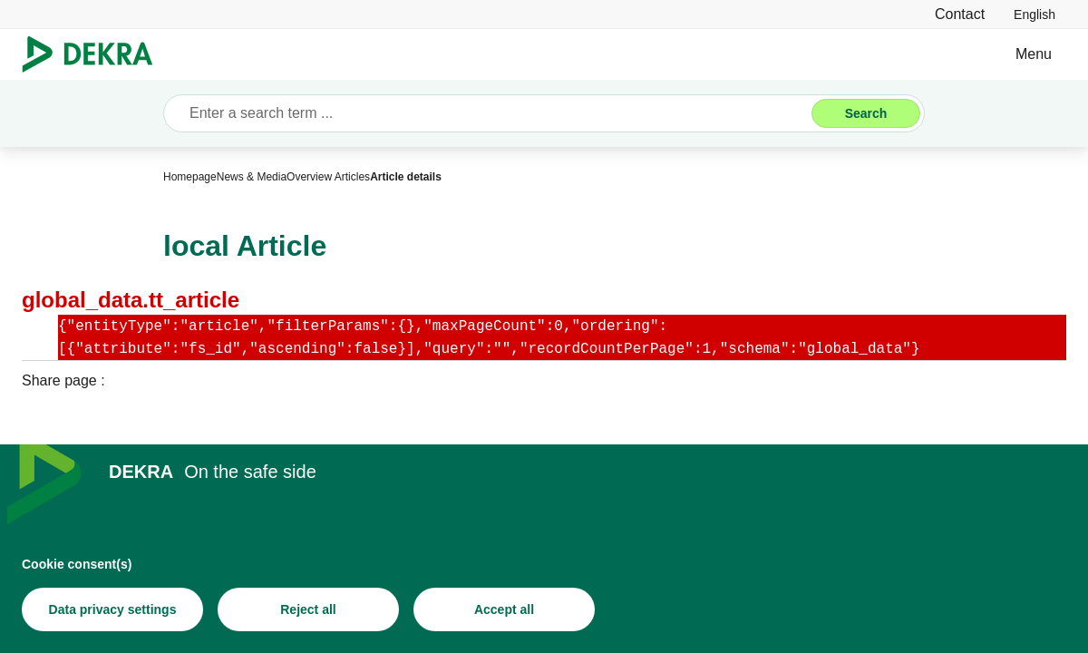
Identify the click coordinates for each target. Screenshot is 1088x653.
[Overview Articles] (328, 177)
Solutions (471, 54)
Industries (373, 54)
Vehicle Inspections (600, 54)
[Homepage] (190, 177)
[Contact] (960, 14)
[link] (1034, 14)
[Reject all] (308, 609)
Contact (976, 54)
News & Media (872, 54)
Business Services (246, 54)
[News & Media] (252, 177)
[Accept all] (504, 609)
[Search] (865, 113)
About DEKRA (745, 54)
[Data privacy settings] (112, 609)
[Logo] (95, 54)
